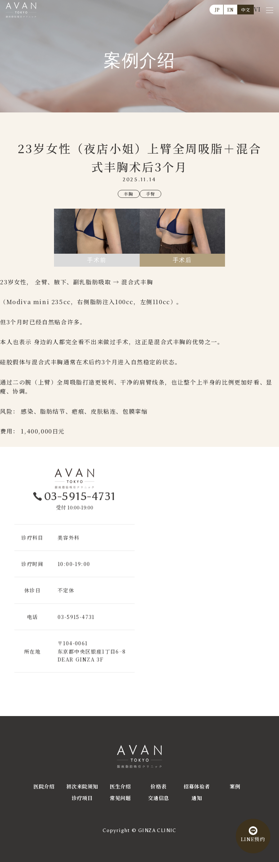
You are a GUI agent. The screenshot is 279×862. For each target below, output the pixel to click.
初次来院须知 (82, 786)
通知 (197, 797)
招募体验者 (197, 786)
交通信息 (158, 797)
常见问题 (120, 797)
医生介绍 (120, 786)
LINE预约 (252, 837)
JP (217, 9)
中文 (245, 9)
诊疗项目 (82, 797)
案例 (235, 786)
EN (230, 9)
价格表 (158, 786)
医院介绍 (44, 786)
